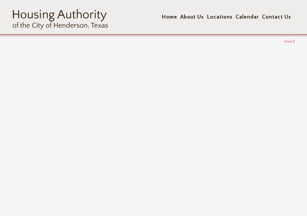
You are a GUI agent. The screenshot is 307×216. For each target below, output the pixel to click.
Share (288, 42)
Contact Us (276, 17)
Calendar (247, 17)
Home (169, 17)
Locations (220, 17)
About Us (192, 17)
